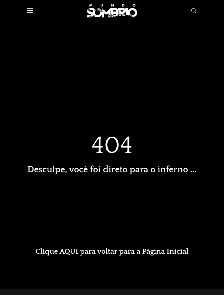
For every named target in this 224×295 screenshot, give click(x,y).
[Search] (193, 10)
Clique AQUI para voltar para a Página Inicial (112, 251)
